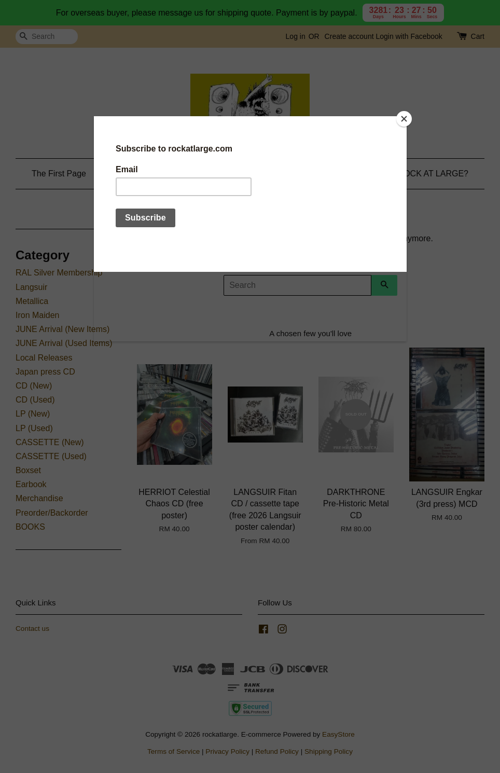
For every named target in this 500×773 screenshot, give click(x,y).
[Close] (404, 119)
